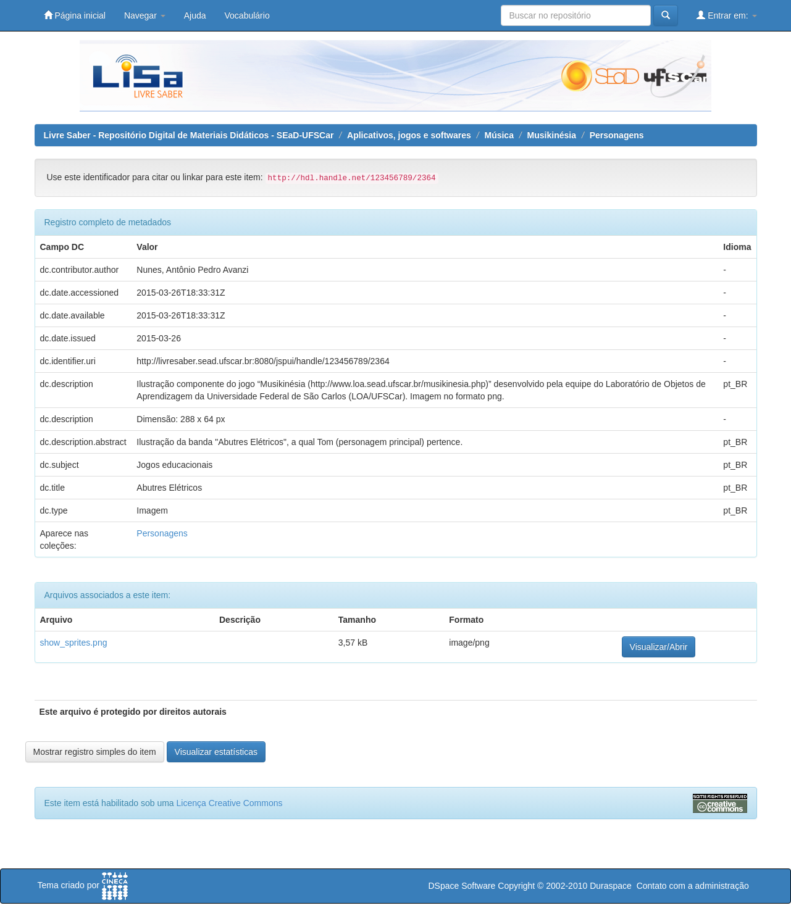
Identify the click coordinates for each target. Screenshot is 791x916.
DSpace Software (461, 886)
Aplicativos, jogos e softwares (409, 135)
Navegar (144, 15)
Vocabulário (247, 15)
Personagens (617, 135)
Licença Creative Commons (230, 803)
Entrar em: (726, 15)
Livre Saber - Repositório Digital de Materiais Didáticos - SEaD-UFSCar (189, 135)
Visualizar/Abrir (659, 647)
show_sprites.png (73, 642)
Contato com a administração (693, 886)
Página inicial (75, 15)
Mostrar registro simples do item (94, 752)
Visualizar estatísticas (216, 752)
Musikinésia (551, 135)
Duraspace (611, 886)
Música (498, 135)
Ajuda (195, 15)
